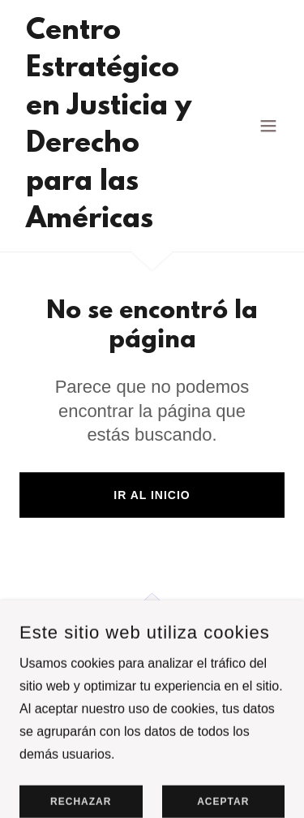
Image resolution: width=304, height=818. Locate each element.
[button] (268, 126)
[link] (112, 223)
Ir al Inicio (151, 495)
